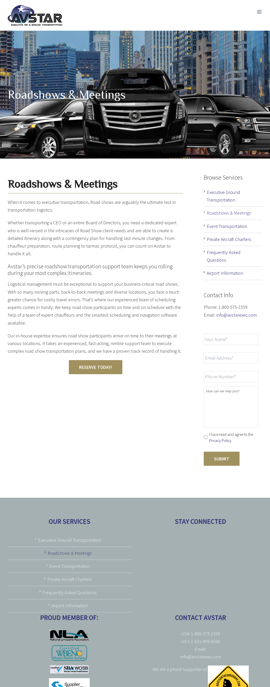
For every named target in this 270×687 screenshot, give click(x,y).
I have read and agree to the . (231, 437)
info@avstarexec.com (236, 315)
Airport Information (225, 273)
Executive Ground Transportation (69, 540)
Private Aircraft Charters (229, 239)
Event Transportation (227, 226)
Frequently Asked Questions (69, 592)
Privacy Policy (220, 440)
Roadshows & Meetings (229, 213)
